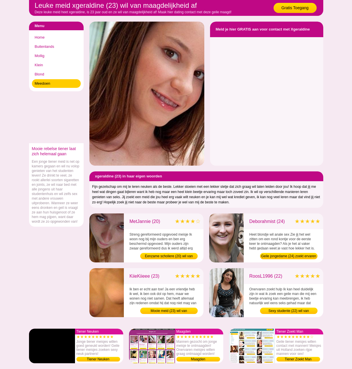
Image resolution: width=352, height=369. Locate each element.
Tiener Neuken (98, 359)
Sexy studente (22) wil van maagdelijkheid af (288, 311)
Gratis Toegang (295, 7)
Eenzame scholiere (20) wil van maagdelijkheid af (169, 256)
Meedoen (42, 83)
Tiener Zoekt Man (298, 359)
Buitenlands (44, 46)
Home (40, 37)
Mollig (40, 56)
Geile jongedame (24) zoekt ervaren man (288, 256)
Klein (39, 65)
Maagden (198, 359)
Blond (39, 74)
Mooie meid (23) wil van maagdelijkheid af (169, 311)
